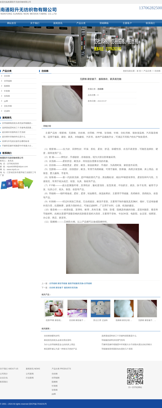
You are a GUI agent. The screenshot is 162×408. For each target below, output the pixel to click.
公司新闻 (30, 374)
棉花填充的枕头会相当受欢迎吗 (57, 340)
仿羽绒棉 (8, 81)
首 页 (139, 71)
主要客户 (127, 23)
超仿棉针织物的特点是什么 (13, 137)
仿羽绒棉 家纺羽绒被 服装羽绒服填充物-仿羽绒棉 (70, 283)
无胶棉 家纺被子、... (147, 320)
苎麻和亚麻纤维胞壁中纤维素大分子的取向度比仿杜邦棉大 (127, 344)
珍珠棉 (7, 96)
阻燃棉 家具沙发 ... (124, 320)
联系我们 (150, 23)
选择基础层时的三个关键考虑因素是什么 (119, 336)
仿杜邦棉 (8, 106)
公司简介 (4, 374)
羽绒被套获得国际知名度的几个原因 (117, 349)
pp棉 (6, 101)
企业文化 (4, 378)
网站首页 (11, 23)
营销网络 (104, 23)
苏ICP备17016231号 (38, 404)
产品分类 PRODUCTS (61, 369)
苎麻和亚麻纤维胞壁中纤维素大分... (17, 146)
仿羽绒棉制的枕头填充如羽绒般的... (17, 123)
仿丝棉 (7, 76)
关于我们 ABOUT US (9, 369)
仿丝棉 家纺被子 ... (77, 320)
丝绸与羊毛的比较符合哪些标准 (15, 141)
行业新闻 (30, 378)
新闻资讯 (57, 23)
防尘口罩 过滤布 (100, 320)
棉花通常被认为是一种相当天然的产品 (60, 349)
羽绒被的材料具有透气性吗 (113, 340)
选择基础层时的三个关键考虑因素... (17, 128)
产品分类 (81, 23)
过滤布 (7, 111)
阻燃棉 (7, 86)
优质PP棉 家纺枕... (54, 320)
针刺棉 (7, 91)
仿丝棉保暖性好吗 (51, 336)
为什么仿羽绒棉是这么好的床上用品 (59, 344)
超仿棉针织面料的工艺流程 (13, 132)
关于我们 (34, 23)
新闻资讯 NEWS (33, 369)
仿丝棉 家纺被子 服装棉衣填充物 (63, 287)
